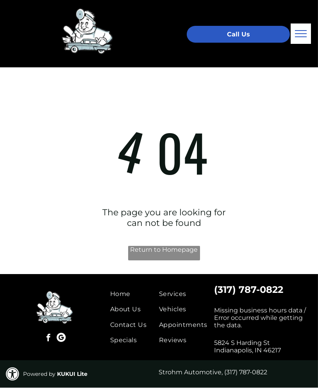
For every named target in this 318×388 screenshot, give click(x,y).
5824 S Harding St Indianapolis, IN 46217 (247, 346)
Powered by (39, 373)
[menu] (301, 33)
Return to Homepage (164, 249)
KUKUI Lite (72, 373)
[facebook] (48, 338)
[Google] (61, 338)
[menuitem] (138, 293)
